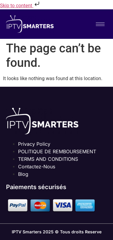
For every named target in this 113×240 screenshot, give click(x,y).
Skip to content (20, 5)
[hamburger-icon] (100, 24)
